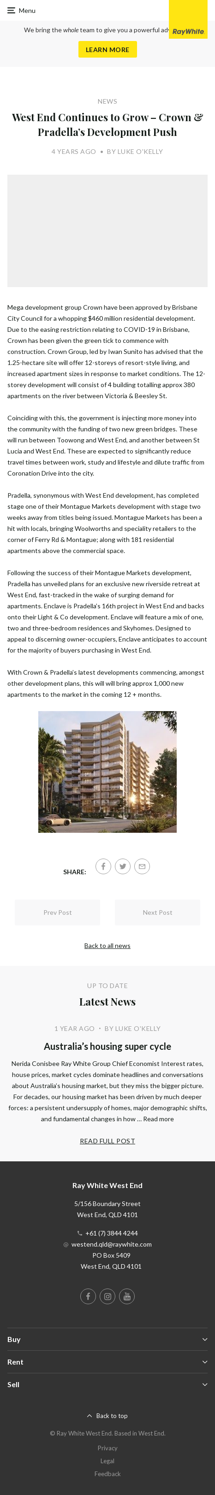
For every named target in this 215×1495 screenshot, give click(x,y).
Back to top (112, 1415)
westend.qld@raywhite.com (112, 1244)
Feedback (108, 1473)
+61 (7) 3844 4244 (111, 1233)
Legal (107, 1461)
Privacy (108, 1448)
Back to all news (107, 945)
